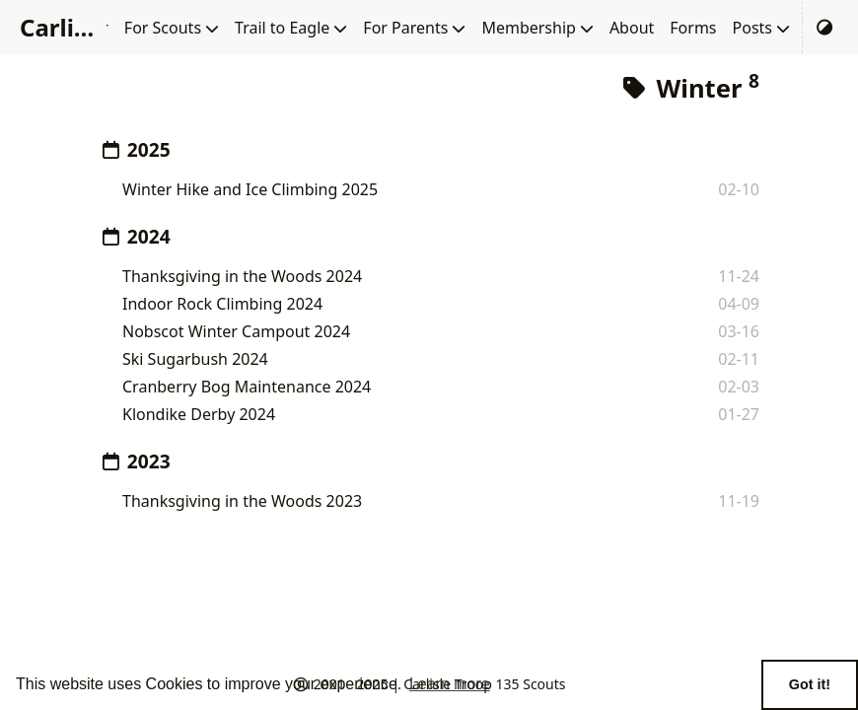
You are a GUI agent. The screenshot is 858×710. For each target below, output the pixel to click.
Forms (693, 27)
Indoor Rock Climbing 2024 (222, 304)
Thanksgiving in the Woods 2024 (242, 276)
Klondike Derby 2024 (198, 414)
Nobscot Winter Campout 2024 (236, 331)
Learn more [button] (449, 683)
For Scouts (162, 27)
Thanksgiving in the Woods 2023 (242, 501)
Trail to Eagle (282, 27)
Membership (528, 27)
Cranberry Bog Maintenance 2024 (246, 386)
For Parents (405, 27)
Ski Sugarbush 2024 (195, 359)
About (631, 27)
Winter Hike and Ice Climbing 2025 (250, 189)
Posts (752, 27)
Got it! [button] (809, 684)
